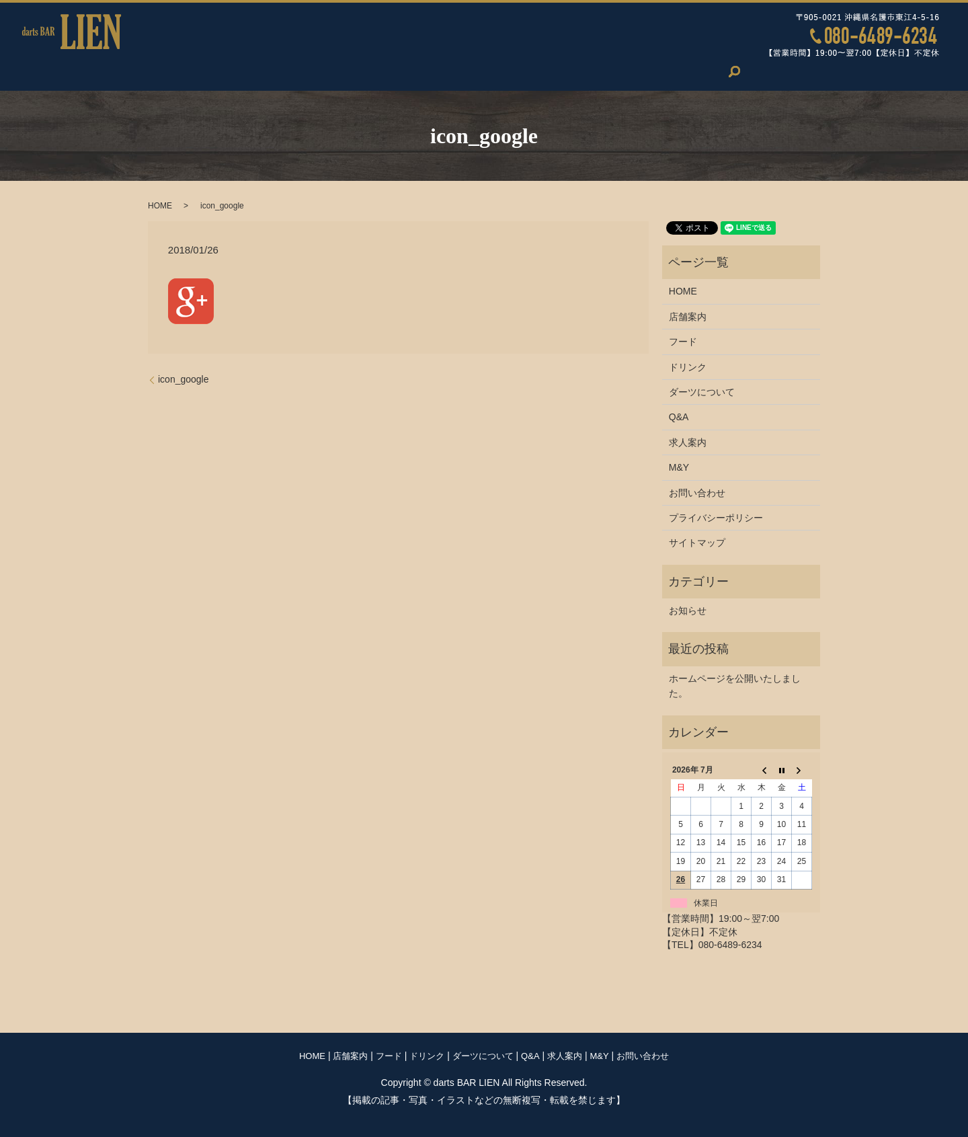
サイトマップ (697, 542)
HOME (191, 71)
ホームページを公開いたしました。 (735, 686)
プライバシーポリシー (716, 517)
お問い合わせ (714, 71)
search (781, 71)
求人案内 (588, 71)
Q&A (529, 71)
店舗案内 (253, 71)
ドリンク (376, 71)
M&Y (646, 71)
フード (314, 71)
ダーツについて (457, 71)
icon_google (183, 379)
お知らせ (688, 610)
